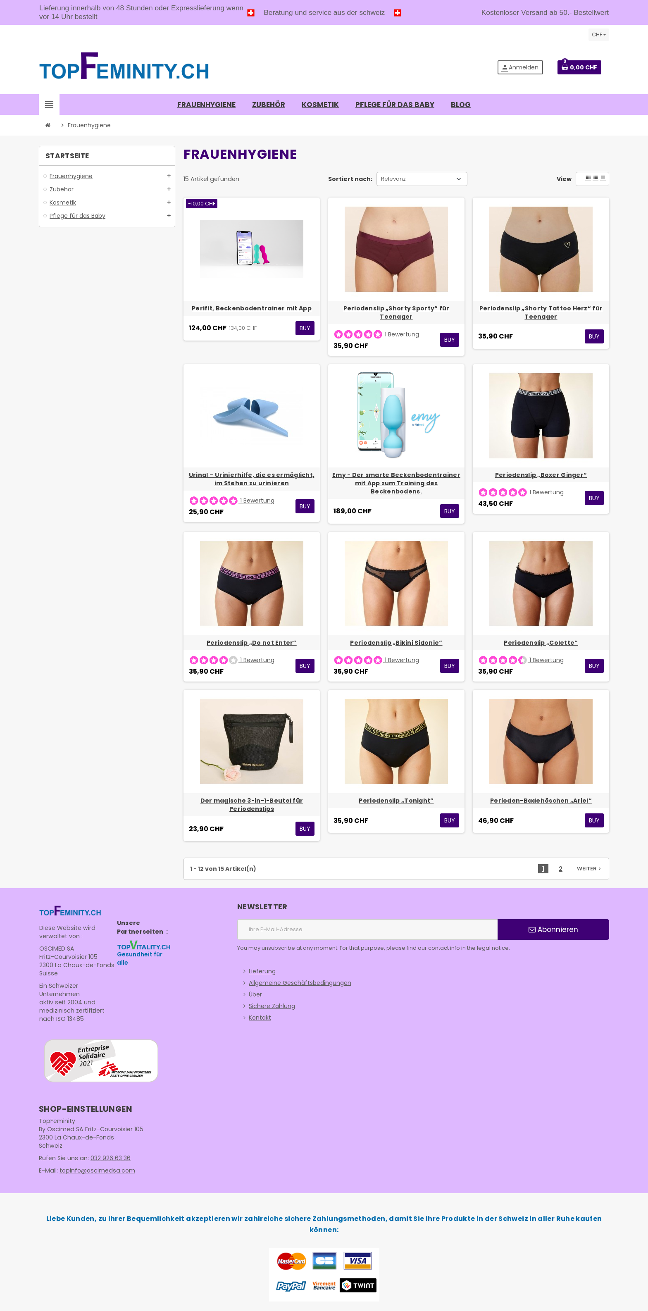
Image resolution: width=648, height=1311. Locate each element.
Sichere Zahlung (272, 1006)
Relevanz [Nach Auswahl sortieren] (393, 179)
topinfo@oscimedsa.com (96, 1170)
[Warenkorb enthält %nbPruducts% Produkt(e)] (579, 67)
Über (255, 994)
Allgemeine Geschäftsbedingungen (300, 983)
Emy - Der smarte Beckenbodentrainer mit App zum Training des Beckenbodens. (396, 483)
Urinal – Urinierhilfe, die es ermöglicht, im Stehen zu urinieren (251, 479)
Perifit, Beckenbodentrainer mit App (252, 308)
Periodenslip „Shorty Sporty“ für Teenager (396, 312)
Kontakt (260, 1017)
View (564, 179)
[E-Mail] (367, 929)
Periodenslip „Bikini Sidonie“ (396, 643)
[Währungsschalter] (598, 35)
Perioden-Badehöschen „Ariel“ (541, 800)
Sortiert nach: (350, 179)
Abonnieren (553, 929)
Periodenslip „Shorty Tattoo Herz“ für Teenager (541, 312)
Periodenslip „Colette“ (541, 643)
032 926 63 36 (110, 1158)
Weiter (590, 868)
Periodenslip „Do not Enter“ (252, 643)
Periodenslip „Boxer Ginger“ (541, 475)
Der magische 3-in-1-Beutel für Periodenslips (251, 804)
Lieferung (262, 971)
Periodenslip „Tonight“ (396, 800)
